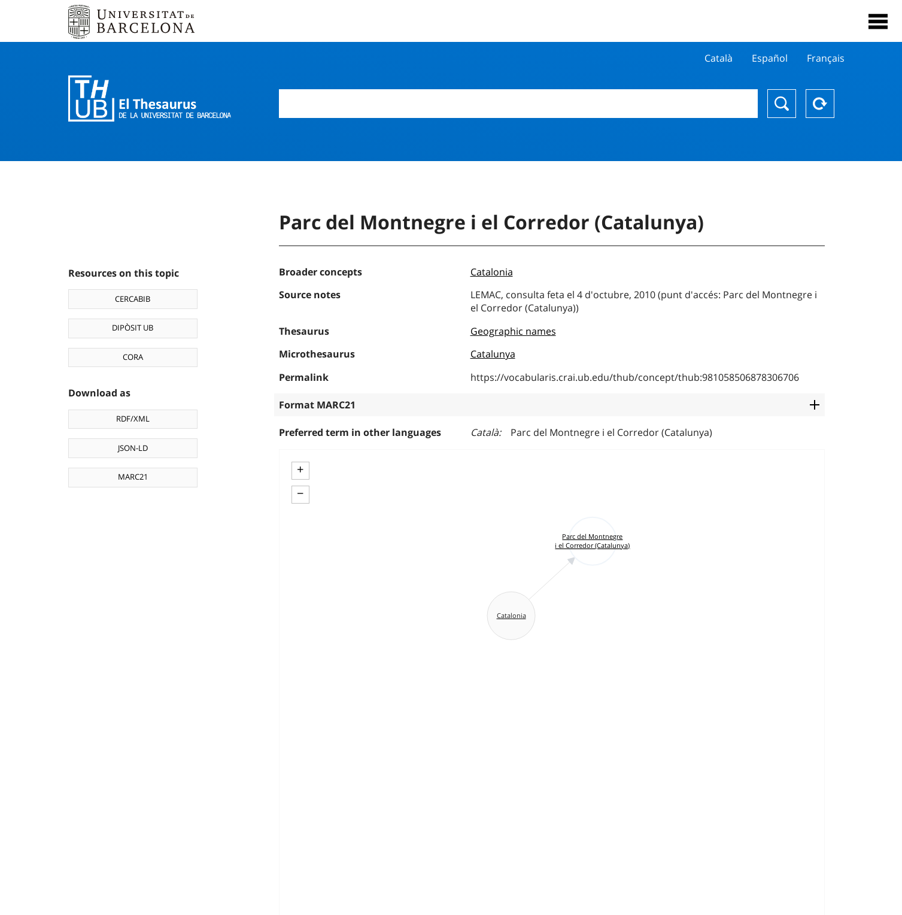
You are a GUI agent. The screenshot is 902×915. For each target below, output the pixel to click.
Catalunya (492, 353)
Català (718, 58)
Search (781, 103)
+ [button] (300, 469)
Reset (820, 103)
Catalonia (491, 271)
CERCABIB (132, 298)
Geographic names (513, 331)
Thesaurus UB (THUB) (149, 99)
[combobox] (518, 103)
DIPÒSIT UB (132, 327)
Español (770, 58)
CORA (133, 357)
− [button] (300, 493)
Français (826, 58)
